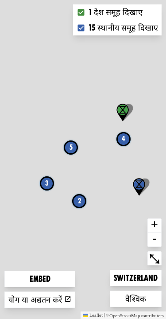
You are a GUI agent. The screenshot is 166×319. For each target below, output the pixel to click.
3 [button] (47, 183)
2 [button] (79, 201)
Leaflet (93, 315)
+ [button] (154, 225)
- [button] (154, 240)
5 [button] (71, 147)
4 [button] (123, 139)
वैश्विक (139, 297)
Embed (40, 279)
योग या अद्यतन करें (39, 299)
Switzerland (135, 277)
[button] (139, 187)
